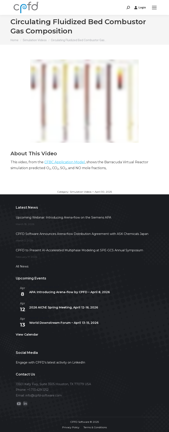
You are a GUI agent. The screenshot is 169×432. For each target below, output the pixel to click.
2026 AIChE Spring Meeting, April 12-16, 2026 (63, 307)
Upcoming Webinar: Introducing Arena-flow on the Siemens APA (63, 217)
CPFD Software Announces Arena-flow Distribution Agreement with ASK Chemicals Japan (82, 234)
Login (140, 7)
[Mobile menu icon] (154, 7)
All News (22, 266)
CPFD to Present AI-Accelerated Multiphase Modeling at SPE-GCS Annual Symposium (79, 250)
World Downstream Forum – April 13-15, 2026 (63, 323)
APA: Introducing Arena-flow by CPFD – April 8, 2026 (69, 292)
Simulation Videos (80, 191)
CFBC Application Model (64, 162)
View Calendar (27, 334)
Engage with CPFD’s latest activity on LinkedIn (50, 362)
